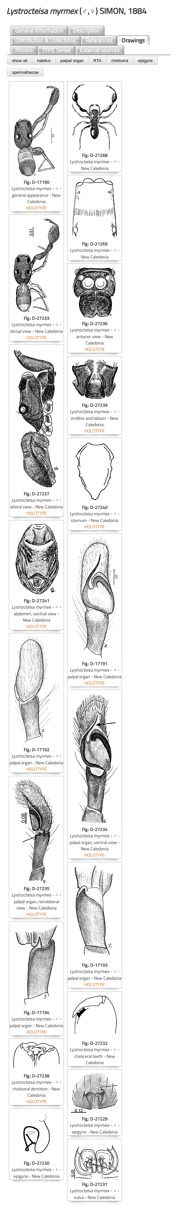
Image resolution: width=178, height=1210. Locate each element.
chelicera (119, 60)
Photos (24, 50)
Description (86, 30)
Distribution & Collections (45, 40)
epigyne (145, 60)
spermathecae (25, 72)
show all (19, 60)
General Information (39, 30)
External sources (100, 50)
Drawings (133, 40)
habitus (44, 60)
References (98, 40)
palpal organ (71, 60)
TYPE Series (56, 50)
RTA (97, 60)
